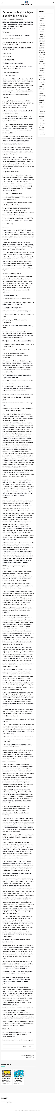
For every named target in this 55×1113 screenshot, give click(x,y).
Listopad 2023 (42, 82)
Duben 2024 (41, 70)
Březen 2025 (41, 45)
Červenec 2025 (42, 36)
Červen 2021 (41, 113)
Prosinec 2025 (42, 25)
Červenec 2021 (42, 111)
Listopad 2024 (42, 54)
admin (5, 19)
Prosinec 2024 (42, 52)
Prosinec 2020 (42, 123)
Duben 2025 (41, 43)
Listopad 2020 (42, 125)
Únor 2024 (41, 75)
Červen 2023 (41, 86)
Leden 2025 (41, 50)
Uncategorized (20, 19)
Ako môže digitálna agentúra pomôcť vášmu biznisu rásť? (6, 1079)
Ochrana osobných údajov (6, 1101)
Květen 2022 (41, 98)
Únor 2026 (41, 20)
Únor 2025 (41, 47)
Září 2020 (41, 129)
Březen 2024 (41, 72)
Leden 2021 (41, 120)
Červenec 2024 (42, 63)
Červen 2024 (41, 66)
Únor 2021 (41, 118)
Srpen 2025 (41, 34)
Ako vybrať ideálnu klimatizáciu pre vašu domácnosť (18, 1079)
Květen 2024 (41, 68)
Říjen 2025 (41, 29)
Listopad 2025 (42, 27)
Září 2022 (41, 91)
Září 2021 (41, 109)
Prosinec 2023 (42, 79)
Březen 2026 (41, 18)
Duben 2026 (41, 16)
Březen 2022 (41, 102)
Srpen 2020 (41, 132)
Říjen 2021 (41, 107)
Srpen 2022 (41, 93)
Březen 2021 (41, 116)
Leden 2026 (41, 22)
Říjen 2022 (41, 88)
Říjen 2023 (41, 84)
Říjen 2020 (41, 127)
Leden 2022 (41, 104)
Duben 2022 (41, 100)
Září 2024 (41, 59)
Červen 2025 (41, 38)
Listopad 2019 (42, 134)
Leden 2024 (41, 77)
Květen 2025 (41, 41)
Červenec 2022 (42, 95)
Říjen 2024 (41, 57)
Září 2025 (41, 32)
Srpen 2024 (41, 61)
